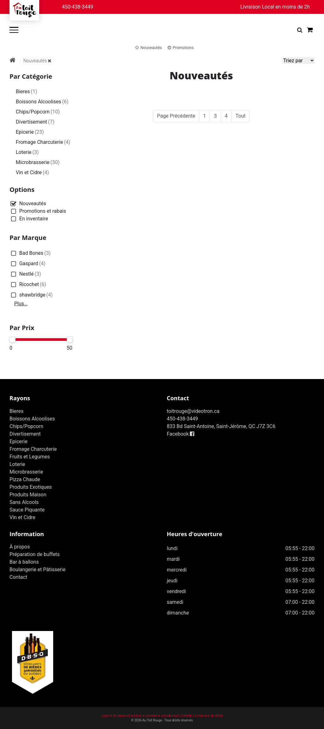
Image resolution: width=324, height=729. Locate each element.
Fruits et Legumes (29, 457)
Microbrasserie (37, 162)
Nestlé (25, 274)
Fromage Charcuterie (43, 142)
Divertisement (35, 122)
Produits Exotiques (30, 487)
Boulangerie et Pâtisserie (37, 570)
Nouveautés (37, 60)
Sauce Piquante (27, 510)
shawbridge (31, 295)
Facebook (180, 434)
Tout (240, 116)
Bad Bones (30, 253)
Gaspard (27, 263)
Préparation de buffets (34, 554)
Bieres (26, 92)
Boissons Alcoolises (42, 102)
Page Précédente (176, 116)
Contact (18, 577)
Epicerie (30, 132)
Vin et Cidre (32, 172)
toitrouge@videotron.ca (193, 411)
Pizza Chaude (24, 479)
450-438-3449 (77, 7)
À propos (19, 547)
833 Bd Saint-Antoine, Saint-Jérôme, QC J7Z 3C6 (221, 426)
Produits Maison (27, 495)
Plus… (21, 304)
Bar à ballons (24, 562)
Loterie (27, 152)
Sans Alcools (24, 502)
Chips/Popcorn (38, 112)
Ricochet (27, 284)
